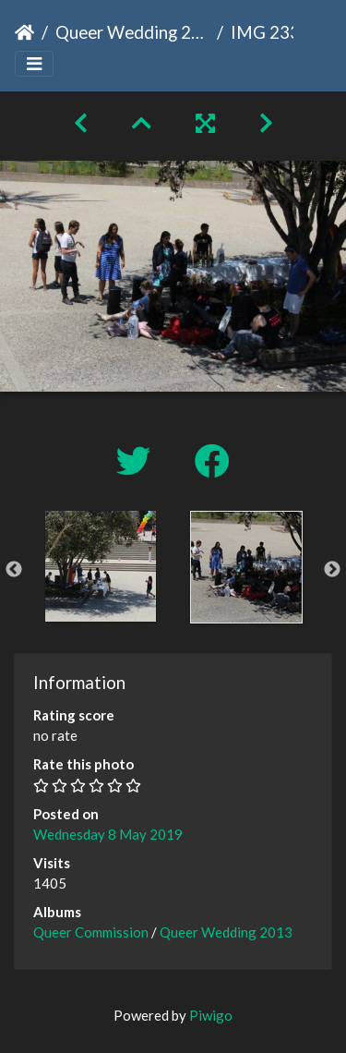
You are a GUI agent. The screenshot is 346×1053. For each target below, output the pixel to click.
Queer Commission (91, 932)
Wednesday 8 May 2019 (108, 834)
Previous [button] (14, 570)
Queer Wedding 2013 (132, 31)
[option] (100, 566)
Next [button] (332, 570)
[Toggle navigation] (34, 64)
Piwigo (211, 1015)
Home (24, 32)
